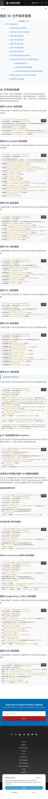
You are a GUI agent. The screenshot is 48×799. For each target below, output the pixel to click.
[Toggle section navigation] (45, 8)
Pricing (23, 751)
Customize (14, 792)
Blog (23, 769)
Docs (23, 754)
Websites (23, 772)
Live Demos (23, 757)
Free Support (23, 760)
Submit (24, 718)
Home (24, 742)
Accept (24, 787)
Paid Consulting (23, 766)
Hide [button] (27, 21)
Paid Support (23, 763)
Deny (33, 792)
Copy (43, 120)
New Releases (23, 748)
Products (23, 745)
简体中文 (35, 3)
